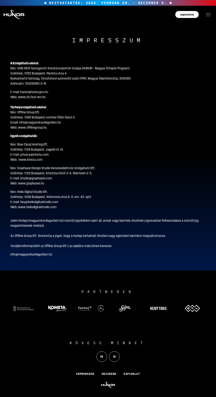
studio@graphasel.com (36, 178)
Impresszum (85, 373)
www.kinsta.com (31, 159)
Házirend (109, 373)
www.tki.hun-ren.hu (32, 97)
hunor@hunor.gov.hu (34, 92)
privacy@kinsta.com (34, 154)
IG (114, 356)
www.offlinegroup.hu (32, 127)
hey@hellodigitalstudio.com (39, 202)
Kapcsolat (132, 373)
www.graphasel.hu (31, 183)
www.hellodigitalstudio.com (37, 207)
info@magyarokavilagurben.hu (40, 122)
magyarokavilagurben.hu (46, 220)
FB (101, 356)
